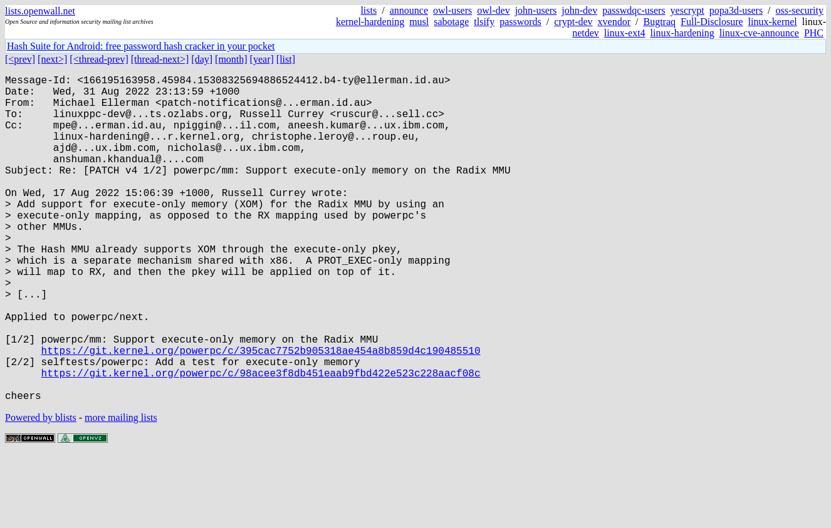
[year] (262, 59)
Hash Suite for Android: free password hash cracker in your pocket (140, 46)
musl (419, 21)
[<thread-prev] (99, 59)
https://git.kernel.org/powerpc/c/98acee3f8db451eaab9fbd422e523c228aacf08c (261, 440)
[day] (201, 59)
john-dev (579, 10)
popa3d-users (736, 10)
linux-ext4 (624, 33)
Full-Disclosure (712, 21)
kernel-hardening (370, 21)
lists (368, 10)
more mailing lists (121, 490)
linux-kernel (772, 21)
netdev (585, 33)
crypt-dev (573, 21)
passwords (520, 21)
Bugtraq (659, 21)
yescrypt (687, 10)
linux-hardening (682, 33)
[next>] (52, 59)
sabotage (451, 21)
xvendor (614, 21)
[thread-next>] (160, 59)
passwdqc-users (633, 10)
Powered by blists (40, 490)
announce (409, 10)
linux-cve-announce (759, 33)
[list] (285, 59)
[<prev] (20, 59)
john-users (536, 10)
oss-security (799, 10)
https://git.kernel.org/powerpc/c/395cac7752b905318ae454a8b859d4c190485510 (261, 413)
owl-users (452, 10)
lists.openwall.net (40, 11)
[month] (231, 59)
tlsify (484, 21)
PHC (813, 33)
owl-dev (493, 10)
